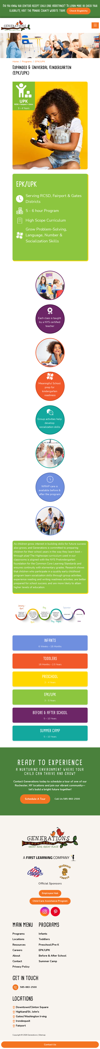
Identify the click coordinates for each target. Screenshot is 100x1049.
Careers (17, 950)
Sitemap (42, 1035)
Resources (19, 944)
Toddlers (44, 939)
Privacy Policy (21, 966)
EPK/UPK (44, 950)
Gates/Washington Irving (30, 1016)
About (16, 955)
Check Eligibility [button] (78, 10)
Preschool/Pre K (49, 944)
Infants (43, 933)
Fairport (19, 1025)
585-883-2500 (28, 987)
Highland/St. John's (26, 1011)
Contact (17, 961)
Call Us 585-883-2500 (67, 799)
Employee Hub (50, 893)
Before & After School (52, 955)
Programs (19, 933)
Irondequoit (21, 1021)
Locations (18, 939)
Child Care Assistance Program (50, 901)
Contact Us (50, 1044)
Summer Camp (48, 961)
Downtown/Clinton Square (30, 1007)
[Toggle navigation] (95, 25)
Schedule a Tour (35, 799)
